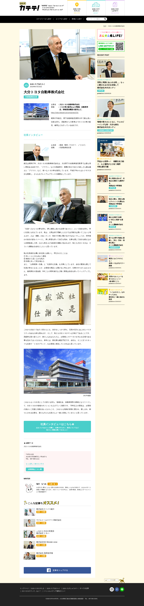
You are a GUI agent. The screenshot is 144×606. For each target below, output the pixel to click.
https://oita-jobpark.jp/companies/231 (64, 113)
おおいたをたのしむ (37, 588)
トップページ (24, 588)
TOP (104, 26)
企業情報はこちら (35, 469)
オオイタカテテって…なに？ (31, 591)
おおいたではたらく (53, 588)
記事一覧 (52, 484)
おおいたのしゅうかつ (70, 588)
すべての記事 (84, 588)
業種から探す (77, 19)
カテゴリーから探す (43, 19)
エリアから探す (62, 19)
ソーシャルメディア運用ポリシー (54, 591)
